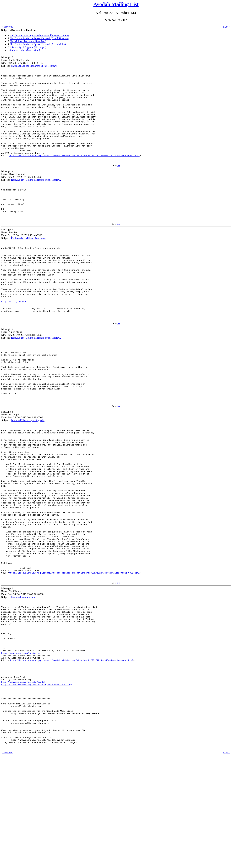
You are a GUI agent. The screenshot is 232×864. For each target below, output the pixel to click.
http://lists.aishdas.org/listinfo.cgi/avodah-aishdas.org (36, 780)
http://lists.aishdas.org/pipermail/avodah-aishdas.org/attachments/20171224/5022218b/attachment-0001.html (74, 172)
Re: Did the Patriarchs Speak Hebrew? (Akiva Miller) (38, 44)
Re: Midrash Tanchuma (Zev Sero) (28, 41)
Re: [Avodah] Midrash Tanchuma (28, 262)
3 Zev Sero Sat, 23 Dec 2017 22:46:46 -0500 (21, 257)
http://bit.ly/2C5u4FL (14, 336)
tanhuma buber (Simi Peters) (25, 50)
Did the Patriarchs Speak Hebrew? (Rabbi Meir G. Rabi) (39, 35)
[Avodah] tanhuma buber (24, 676)
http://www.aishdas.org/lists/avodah (23, 777)
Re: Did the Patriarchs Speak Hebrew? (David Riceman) (39, 38)
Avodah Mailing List (116, 4)
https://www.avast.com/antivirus (20, 742)
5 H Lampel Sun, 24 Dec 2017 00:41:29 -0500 (22, 465)
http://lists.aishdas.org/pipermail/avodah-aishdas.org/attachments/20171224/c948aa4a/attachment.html (71, 751)
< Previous (7, 26)
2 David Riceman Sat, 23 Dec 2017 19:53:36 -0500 (21, 193)
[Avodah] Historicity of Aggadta (27, 469)
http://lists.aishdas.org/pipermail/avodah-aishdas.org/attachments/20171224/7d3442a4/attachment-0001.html (74, 651)
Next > (226, 26)
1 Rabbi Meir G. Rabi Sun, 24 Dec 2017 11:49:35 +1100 (22, 61)
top (118, 183)
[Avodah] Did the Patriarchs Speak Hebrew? (34, 65)
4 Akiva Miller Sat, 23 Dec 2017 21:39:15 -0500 (21, 371)
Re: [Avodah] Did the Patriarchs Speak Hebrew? (36, 197)
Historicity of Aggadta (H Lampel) (28, 47)
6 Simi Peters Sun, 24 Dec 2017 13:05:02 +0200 (22, 672)
